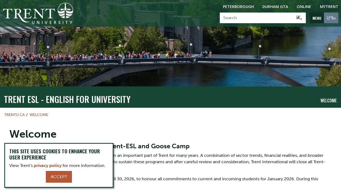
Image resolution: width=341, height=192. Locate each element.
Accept (59, 176)
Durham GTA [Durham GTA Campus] (275, 6)
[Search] (256, 18)
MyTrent (329, 6)
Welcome (328, 90)
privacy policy (48, 165)
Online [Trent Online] (304, 6)
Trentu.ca (14, 104)
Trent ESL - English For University (67, 89)
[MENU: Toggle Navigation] (324, 18)
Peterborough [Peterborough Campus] (238, 6)
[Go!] (299, 18)
